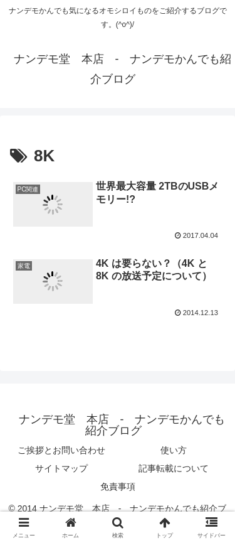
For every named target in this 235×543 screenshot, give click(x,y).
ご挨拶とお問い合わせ (61, 450)
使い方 (173, 450)
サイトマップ (61, 468)
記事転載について (173, 468)
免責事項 (117, 486)
